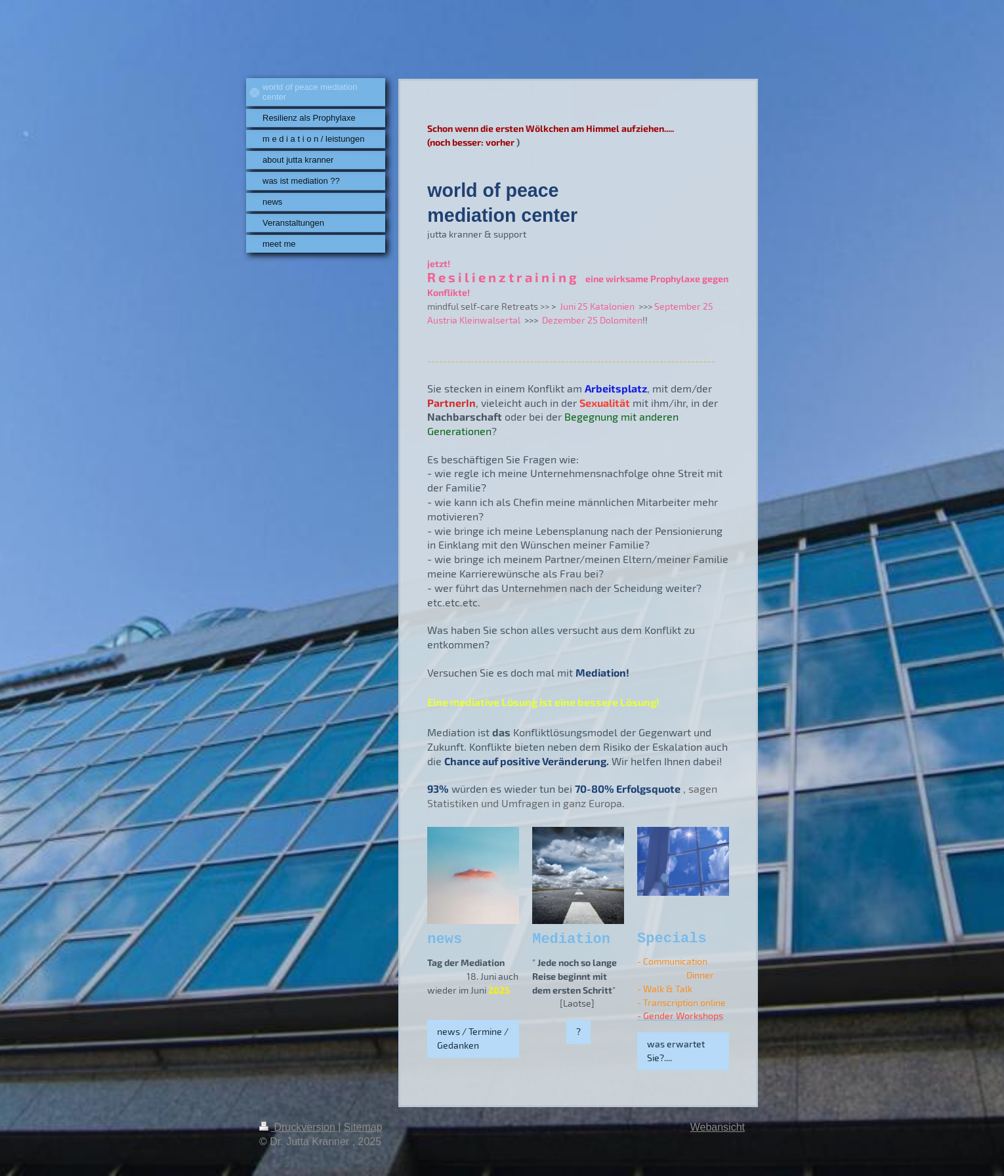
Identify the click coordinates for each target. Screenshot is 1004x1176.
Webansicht (717, 1127)
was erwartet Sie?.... (676, 1050)
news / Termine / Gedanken (473, 1038)
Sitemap (363, 1127)
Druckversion (298, 1127)
